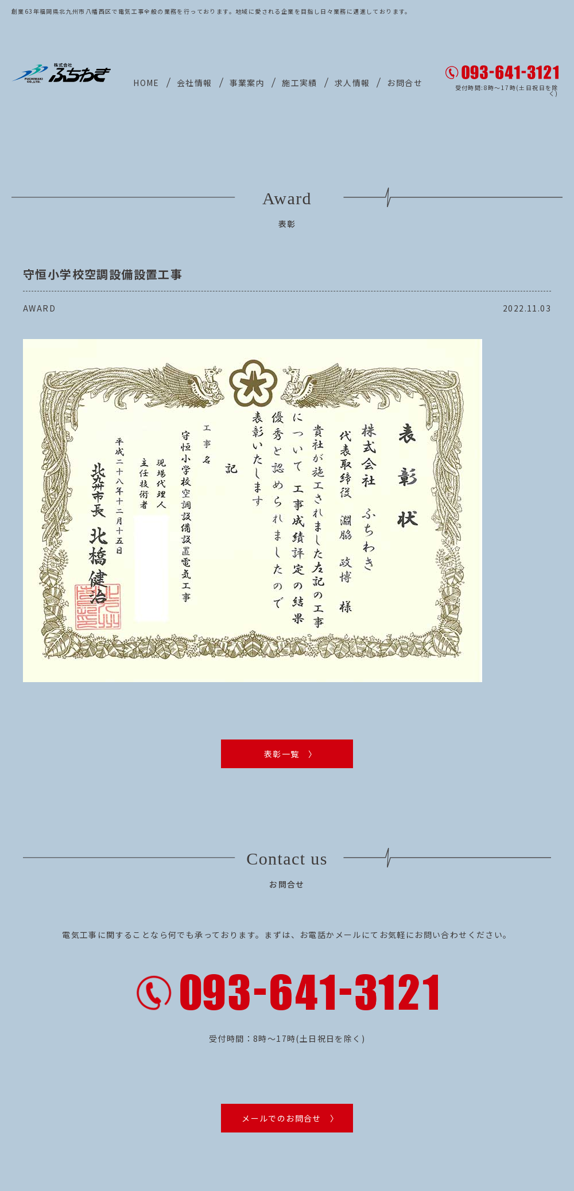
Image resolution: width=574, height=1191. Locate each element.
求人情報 (352, 82)
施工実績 (299, 82)
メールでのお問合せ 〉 (290, 1113)
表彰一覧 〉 (290, 754)
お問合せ (404, 82)
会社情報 (194, 82)
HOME (146, 82)
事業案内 (247, 82)
